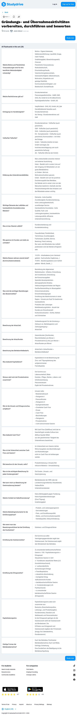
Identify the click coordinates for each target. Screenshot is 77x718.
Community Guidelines (8, 675)
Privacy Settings (39, 704)
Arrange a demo (31, 675)
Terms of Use (5, 704)
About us (29, 704)
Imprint (21, 704)
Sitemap (49, 704)
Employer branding (32, 672)
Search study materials (8, 669)
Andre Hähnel (18, 31)
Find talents (29, 669)
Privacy (14, 704)
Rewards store (6, 672)
